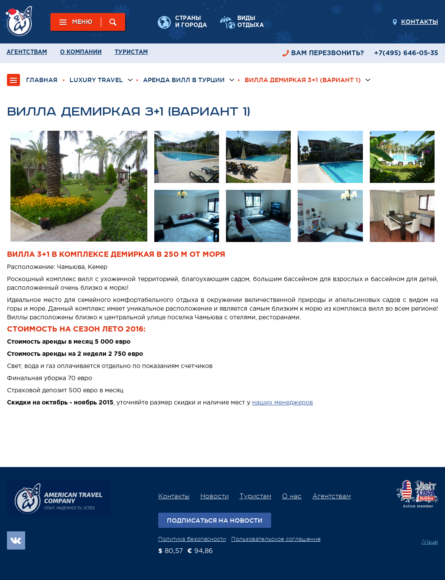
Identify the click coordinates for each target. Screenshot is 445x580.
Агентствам (27, 52)
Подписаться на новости (214, 520)
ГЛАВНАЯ (41, 79)
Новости (214, 496)
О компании (81, 52)
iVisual (430, 542)
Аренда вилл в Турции (184, 79)
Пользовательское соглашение (276, 539)
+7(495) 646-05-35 (406, 53)
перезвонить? (327, 53)
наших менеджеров (282, 402)
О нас (292, 496)
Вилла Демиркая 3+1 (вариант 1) (303, 79)
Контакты (419, 21)
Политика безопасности (192, 539)
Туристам (131, 52)
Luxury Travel (96, 79)
